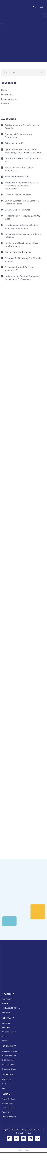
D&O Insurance (8, 1060)
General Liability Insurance (17, 209)
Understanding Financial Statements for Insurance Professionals (22, 278)
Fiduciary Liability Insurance (18, 194)
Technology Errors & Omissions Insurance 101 (19, 269)
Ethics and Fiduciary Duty (17, 176)
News (4, 1040)
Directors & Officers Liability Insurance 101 (23, 160)
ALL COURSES (8, 118)
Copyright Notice (8, 1099)
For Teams (6, 1012)
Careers (5, 1036)
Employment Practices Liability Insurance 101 (19, 169)
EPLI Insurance (8, 1064)
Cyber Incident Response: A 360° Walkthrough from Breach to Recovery (23, 151)
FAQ (4, 1084)
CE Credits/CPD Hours (11, 1008)
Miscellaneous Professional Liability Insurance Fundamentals (22, 226)
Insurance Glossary (9, 1069)
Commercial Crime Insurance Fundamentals (18, 136)
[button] (34, 7)
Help (4, 1088)
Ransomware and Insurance (18, 252)
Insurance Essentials (10, 1051)
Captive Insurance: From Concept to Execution (22, 127)
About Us (6, 1023)
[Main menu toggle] (41, 7)
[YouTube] (37, 1138)
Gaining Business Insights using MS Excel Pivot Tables (22, 202)
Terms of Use (7, 1112)
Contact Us (6, 1079)
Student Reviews (9, 1032)
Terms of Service (8, 1108)
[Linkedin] (30, 1138)
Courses (5, 1003)
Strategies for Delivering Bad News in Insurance (23, 260)
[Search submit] (42, 72)
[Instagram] (23, 1138)
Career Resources (9, 1055)
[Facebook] (9, 1138)
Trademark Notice (9, 1116)
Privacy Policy (7, 1103)
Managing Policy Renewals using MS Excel (22, 217)
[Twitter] (16, 1138)
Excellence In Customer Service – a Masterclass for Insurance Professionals (21, 185)
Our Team (6, 1027)
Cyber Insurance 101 (15, 143)
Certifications (7, 999)
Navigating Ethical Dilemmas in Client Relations (23, 235)
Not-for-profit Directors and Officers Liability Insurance (22, 244)
